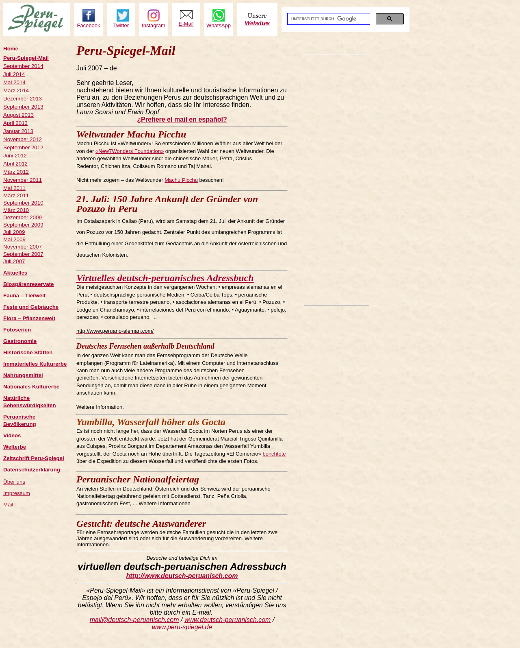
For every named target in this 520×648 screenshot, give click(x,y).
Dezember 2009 (22, 217)
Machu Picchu (181, 180)
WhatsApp (218, 25)
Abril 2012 (15, 164)
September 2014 (23, 66)
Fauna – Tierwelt (24, 295)
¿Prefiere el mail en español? (182, 119)
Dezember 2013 (22, 99)
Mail (8, 505)
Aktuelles (15, 273)
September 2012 (23, 147)
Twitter (121, 25)
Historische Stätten (27, 352)
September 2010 (23, 203)
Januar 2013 (18, 131)
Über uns (14, 482)
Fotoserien (17, 330)
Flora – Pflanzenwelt (29, 318)
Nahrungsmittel (23, 375)
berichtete (274, 454)
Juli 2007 (14, 261)
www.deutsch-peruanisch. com (227, 619)
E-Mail (186, 24)
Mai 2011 (14, 188)
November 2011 (22, 180)
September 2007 (23, 254)
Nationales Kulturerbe (31, 387)
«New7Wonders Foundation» (129, 151)
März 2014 (16, 90)
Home (10, 49)
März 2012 (16, 172)
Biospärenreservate (28, 284)
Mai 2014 (14, 82)
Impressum (16, 493)
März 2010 (16, 210)
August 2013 (18, 115)
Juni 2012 (15, 156)
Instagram (153, 25)
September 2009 (23, 225)
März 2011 (16, 195)
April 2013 (15, 123)
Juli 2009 (14, 232)
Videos (12, 435)
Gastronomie (20, 341)
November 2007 (22, 247)
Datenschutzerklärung (31, 470)
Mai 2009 (14, 239)
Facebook (88, 25)
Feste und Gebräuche (30, 307)
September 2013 (23, 107)
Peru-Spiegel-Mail (26, 58)
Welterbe (14, 447)
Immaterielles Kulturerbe (35, 364)
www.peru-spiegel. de (182, 627)
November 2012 (22, 139)
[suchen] (327, 19)
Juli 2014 (14, 74)
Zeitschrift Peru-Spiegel (33, 458)
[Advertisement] (336, 180)
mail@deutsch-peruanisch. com (134, 619)
